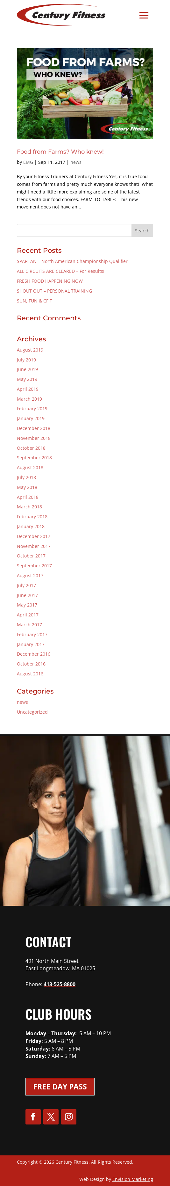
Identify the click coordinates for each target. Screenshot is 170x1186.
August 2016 (30, 674)
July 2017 (26, 585)
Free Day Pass (60, 1086)
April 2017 (28, 615)
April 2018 (28, 497)
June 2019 (27, 369)
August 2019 (30, 350)
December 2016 (33, 654)
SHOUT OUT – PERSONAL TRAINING (54, 291)
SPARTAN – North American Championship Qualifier (72, 261)
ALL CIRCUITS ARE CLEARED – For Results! (60, 271)
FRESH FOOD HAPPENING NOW (50, 281)
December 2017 (33, 536)
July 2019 (26, 360)
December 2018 (33, 428)
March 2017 (29, 625)
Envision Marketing (132, 1179)
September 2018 (34, 458)
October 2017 (31, 556)
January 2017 (31, 644)
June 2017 (27, 595)
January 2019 (31, 418)
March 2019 (29, 399)
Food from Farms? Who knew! (60, 151)
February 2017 (32, 634)
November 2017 (34, 546)
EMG (28, 162)
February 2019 (32, 408)
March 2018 (29, 507)
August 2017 (30, 575)
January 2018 (31, 526)
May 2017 (27, 605)
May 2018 (27, 487)
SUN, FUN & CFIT (34, 301)
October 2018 (31, 448)
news (75, 162)
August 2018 (30, 467)
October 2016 (31, 664)
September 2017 (34, 566)
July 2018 (26, 477)
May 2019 (27, 379)
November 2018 (34, 438)
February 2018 (32, 516)
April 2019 (28, 389)
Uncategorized (32, 712)
